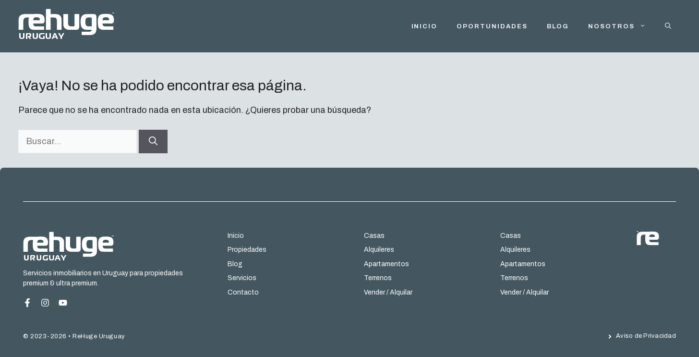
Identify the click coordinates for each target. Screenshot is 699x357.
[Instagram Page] (63, 302)
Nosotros (621, 26)
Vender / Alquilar (388, 292)
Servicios (242, 278)
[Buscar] (153, 141)
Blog (558, 26)
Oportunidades (492, 26)
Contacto (243, 292)
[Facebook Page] (31, 302)
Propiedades (247, 249)
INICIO (424, 26)
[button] (668, 26)
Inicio (236, 235)
